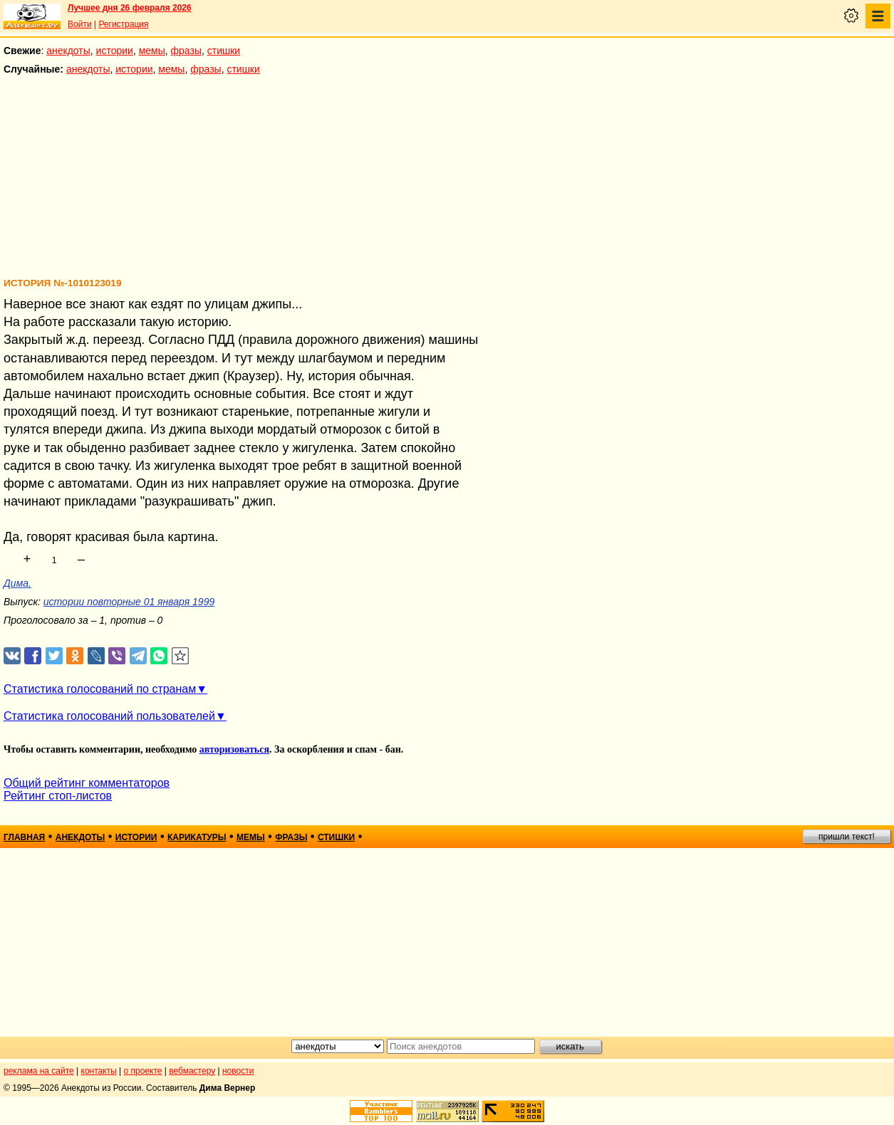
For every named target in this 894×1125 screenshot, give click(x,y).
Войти (80, 24)
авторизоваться (234, 749)
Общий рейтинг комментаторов (87, 783)
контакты (99, 1071)
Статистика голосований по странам (100, 689)
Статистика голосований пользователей (109, 716)
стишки (223, 50)
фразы (186, 50)
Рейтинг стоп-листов (58, 796)
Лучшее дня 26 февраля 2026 (130, 8)
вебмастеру (192, 1071)
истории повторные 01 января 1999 (128, 601)
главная (24, 837)
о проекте (143, 1071)
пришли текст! (846, 837)
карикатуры (197, 837)
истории (114, 50)
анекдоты (68, 50)
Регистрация (123, 24)
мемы (152, 50)
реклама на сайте (39, 1071)
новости (238, 1071)
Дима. (17, 583)
